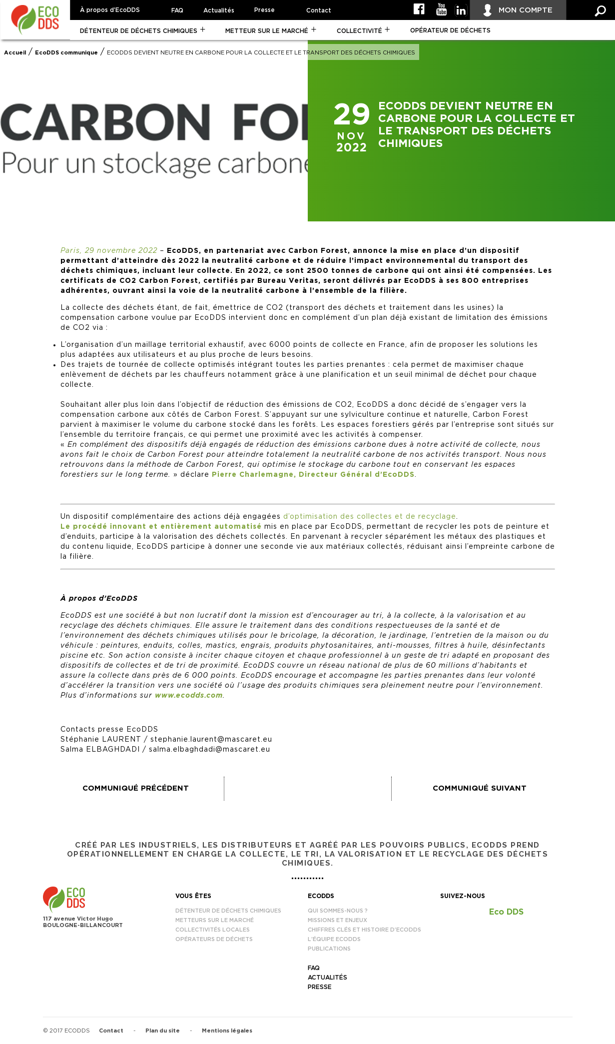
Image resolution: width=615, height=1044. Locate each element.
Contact (318, 10)
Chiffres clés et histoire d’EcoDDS (364, 930)
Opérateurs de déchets (214, 939)
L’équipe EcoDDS (334, 939)
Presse (264, 10)
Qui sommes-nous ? (338, 911)
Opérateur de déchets (450, 30)
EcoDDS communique (66, 52)
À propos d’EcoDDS (110, 10)
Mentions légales (227, 1031)
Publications (329, 949)
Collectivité (359, 31)
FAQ (177, 10)
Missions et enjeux (337, 920)
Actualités (218, 10)
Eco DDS (506, 912)
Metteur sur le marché (266, 31)
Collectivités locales (212, 930)
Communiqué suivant (480, 788)
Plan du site (162, 1031)
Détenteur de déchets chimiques (138, 31)
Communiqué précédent (135, 788)
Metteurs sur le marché (214, 920)
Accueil (15, 52)
